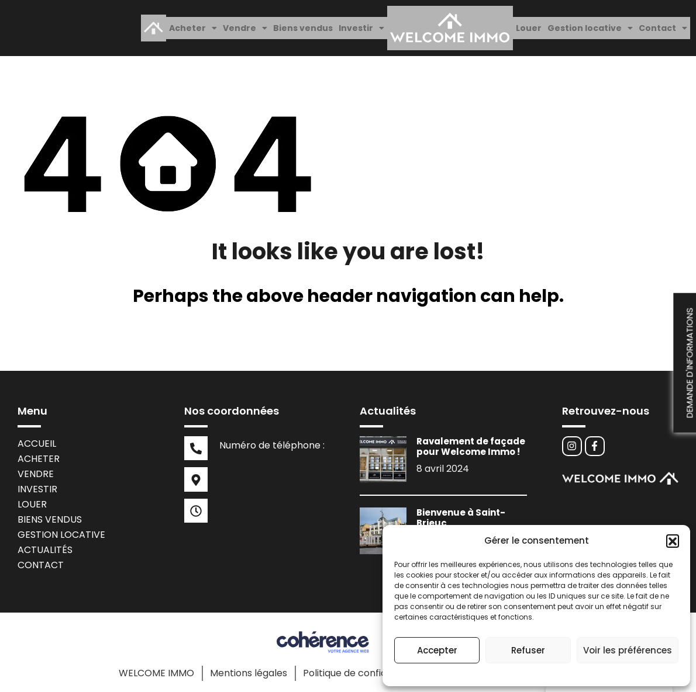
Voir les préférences (627, 650)
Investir (361, 25)
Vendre (245, 25)
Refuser (528, 650)
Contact (663, 25)
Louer (529, 25)
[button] (672, 541)
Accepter (437, 650)
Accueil (37, 437)
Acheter (193, 25)
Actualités (45, 543)
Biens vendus (303, 25)
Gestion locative (590, 25)
